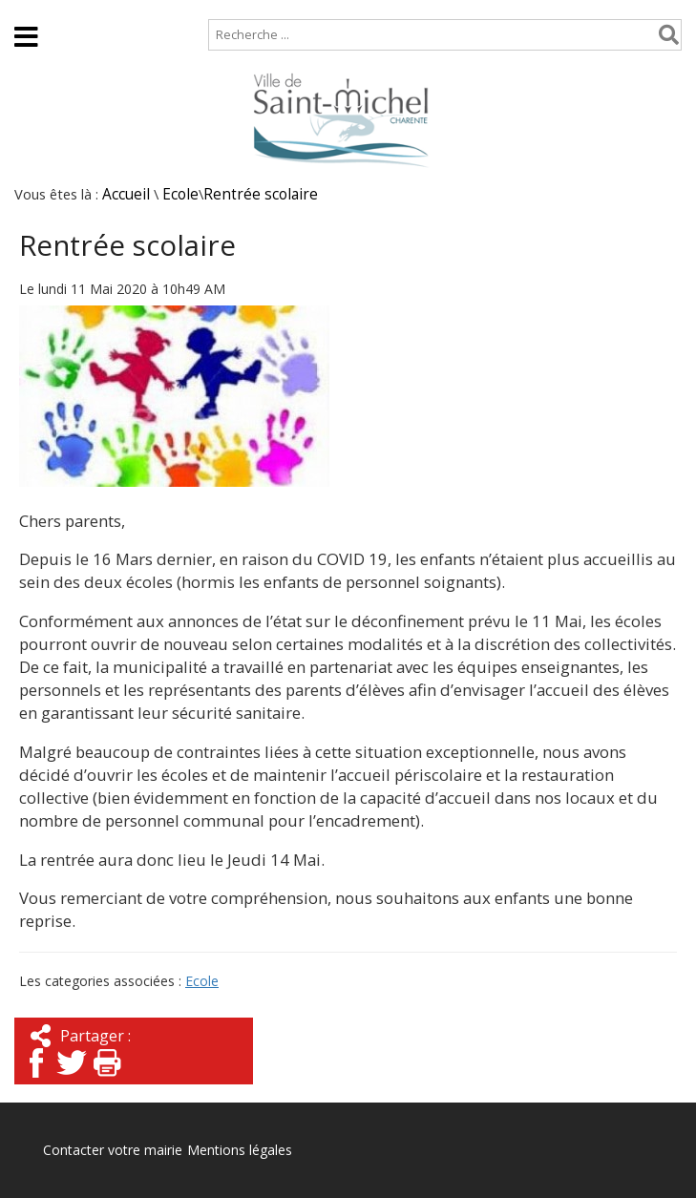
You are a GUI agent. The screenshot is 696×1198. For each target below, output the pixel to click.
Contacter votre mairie (112, 1150)
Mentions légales (239, 1150)
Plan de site (121, 9)
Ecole (180, 194)
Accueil (31, 9)
